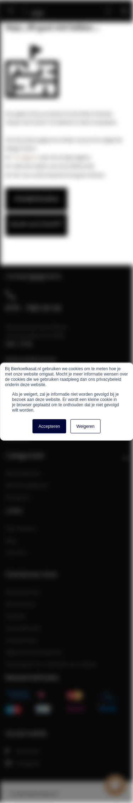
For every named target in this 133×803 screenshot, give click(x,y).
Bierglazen (18, 497)
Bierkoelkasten (23, 473)
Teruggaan (25, 157)
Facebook (22, 751)
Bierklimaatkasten (27, 485)
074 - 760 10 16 (33, 307)
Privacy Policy (21, 640)
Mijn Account (20, 528)
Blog (10, 540)
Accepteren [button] (49, 426)
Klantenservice (22, 591)
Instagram (22, 763)
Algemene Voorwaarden (33, 652)
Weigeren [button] (85, 426)
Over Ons (16, 552)
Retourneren (20, 603)
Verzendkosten (23, 628)
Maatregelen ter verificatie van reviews (50, 664)
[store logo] (40, 8)
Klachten (15, 615)
